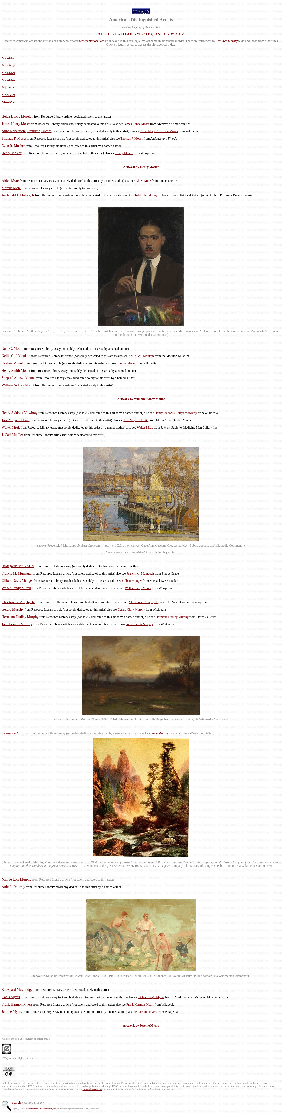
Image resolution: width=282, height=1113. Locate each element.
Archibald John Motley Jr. (144, 195)
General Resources (92, 1089)
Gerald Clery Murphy (131, 609)
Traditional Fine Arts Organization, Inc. (40, 1109)
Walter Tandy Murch (138, 588)
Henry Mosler (124, 153)
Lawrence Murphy (157, 733)
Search (16, 1102)
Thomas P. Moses (131, 138)
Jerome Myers (148, 1011)
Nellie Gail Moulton (141, 356)
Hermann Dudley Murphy (172, 617)
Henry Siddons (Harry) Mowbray (176, 413)
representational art (91, 41)
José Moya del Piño (135, 420)
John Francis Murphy (139, 624)
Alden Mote (143, 180)
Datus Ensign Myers (151, 997)
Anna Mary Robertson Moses (159, 131)
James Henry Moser (136, 123)
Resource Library (227, 41)
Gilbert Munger (132, 580)
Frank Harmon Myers (140, 1004)
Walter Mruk (145, 427)
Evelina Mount (126, 363)
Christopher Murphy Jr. (143, 602)
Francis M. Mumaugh (140, 573)
